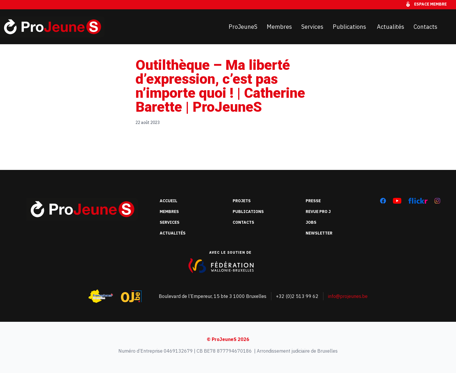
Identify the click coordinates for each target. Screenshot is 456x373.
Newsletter (319, 233)
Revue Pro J (318, 211)
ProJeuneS (243, 27)
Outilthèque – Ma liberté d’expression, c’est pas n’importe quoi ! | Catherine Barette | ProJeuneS (220, 86)
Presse (313, 200)
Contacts (425, 27)
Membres (279, 27)
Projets (242, 200)
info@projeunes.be (348, 296)
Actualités (390, 27)
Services (312, 27)
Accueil (168, 200)
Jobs (311, 222)
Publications (350, 27)
